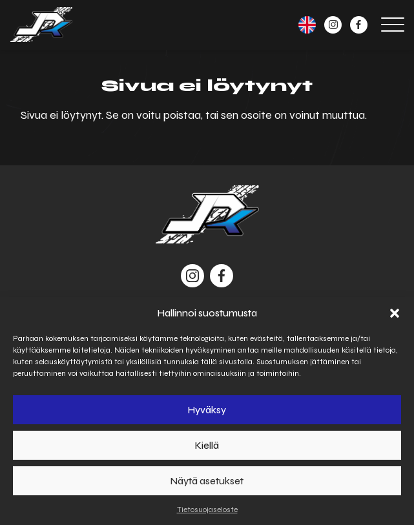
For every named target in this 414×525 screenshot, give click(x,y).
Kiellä (207, 445)
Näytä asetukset (207, 481)
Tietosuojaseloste (207, 509)
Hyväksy (207, 410)
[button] (394, 313)
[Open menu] (392, 24)
